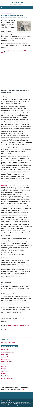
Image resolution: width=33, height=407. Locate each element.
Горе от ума (4, 354)
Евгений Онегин (5, 359)
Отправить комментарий (8, 342)
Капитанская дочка (6, 361)
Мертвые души (5, 364)
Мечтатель (4, 185)
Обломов (3, 368)
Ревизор (3, 373)
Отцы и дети (4, 371)
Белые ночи (12, 13)
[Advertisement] (16, 70)
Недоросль (4, 366)
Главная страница (5, 13)
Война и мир (4, 349)
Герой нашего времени (7, 352)
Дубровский (4, 357)
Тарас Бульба (5, 376)
